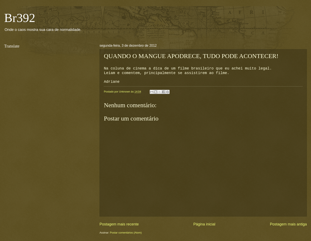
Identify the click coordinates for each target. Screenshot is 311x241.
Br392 (19, 18)
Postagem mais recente (119, 224)
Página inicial (204, 224)
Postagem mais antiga (288, 224)
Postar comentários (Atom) (126, 232)
